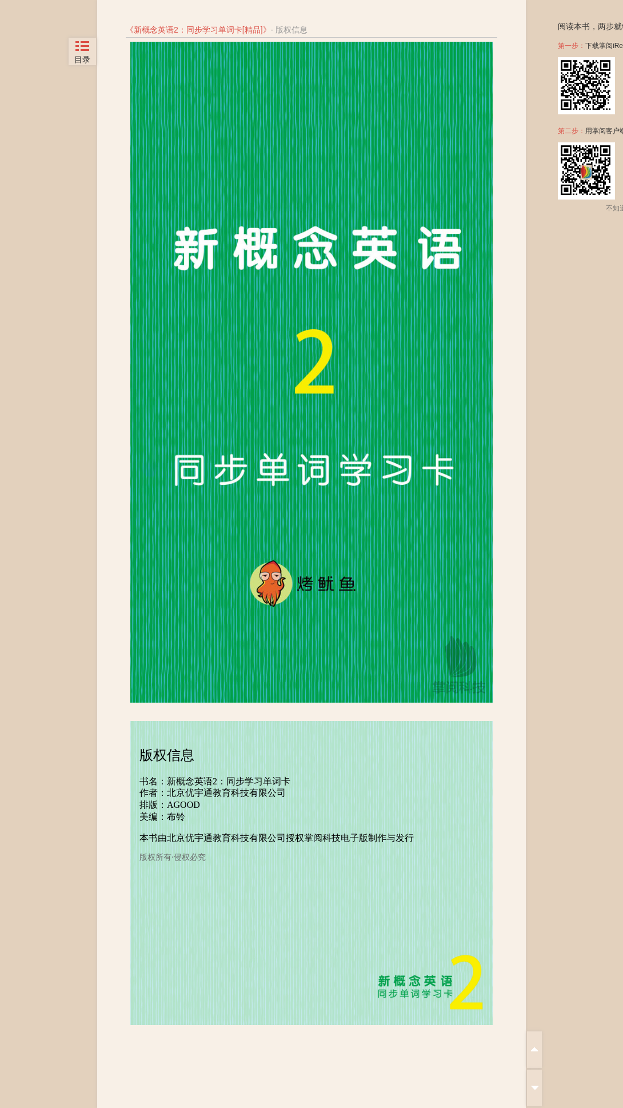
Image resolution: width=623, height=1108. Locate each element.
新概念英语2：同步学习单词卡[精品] (198, 29)
